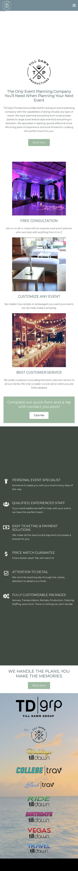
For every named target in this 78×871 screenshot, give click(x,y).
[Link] (6, 5)
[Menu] (74, 5)
